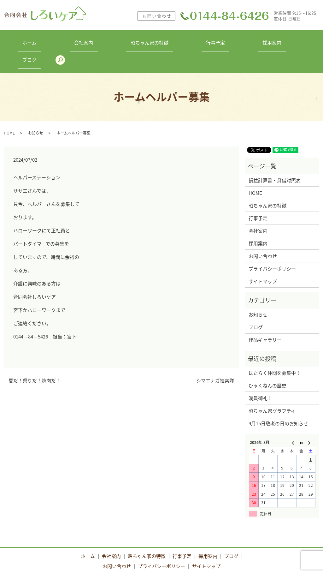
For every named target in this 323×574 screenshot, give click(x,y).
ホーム (31, 39)
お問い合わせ (263, 232)
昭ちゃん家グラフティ (272, 387)
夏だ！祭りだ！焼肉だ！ (35, 357)
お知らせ (35, 109)
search (308, 40)
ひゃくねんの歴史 (267, 361)
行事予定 (189, 39)
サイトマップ (263, 257)
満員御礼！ (260, 374)
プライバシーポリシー (272, 245)
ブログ (282, 39)
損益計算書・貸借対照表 (275, 156)
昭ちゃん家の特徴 (133, 39)
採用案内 (237, 39)
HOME (9, 109)
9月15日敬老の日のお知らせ (278, 399)
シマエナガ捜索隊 (215, 357)
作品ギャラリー (265, 316)
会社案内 (76, 39)
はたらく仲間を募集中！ (275, 349)
